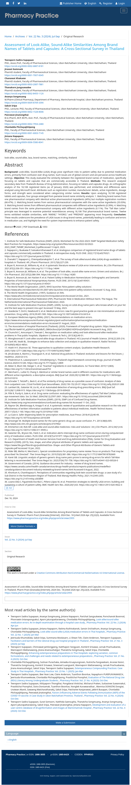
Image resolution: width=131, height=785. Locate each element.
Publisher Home (71, 3)
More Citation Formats (23, 526)
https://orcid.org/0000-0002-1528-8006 (24, 111)
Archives (20, 36)
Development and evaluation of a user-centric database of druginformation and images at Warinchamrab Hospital (68, 706)
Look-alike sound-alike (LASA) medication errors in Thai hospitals (72, 631)
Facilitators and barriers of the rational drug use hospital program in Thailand (50, 640)
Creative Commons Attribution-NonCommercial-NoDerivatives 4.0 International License (80, 572)
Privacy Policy (117, 754)
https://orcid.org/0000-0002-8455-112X (24, 93)
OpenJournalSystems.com (82, 776)
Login (120, 3)
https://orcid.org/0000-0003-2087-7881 (24, 84)
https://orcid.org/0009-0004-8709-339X (24, 102)
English (90, 3)
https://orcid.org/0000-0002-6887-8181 (24, 66)
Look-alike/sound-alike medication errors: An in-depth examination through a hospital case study (65, 621)
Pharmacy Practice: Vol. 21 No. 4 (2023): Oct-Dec (84, 680)
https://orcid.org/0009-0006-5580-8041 (24, 142)
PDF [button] (10, 488)
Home (8, 36)
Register (105, 3)
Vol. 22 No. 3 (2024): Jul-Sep (44, 36)
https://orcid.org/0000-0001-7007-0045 (24, 75)
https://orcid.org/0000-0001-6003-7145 (24, 133)
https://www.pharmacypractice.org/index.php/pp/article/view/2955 (40, 518)
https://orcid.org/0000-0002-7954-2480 (24, 124)
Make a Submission (65, 722)
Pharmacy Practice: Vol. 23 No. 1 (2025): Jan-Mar (59, 671)
